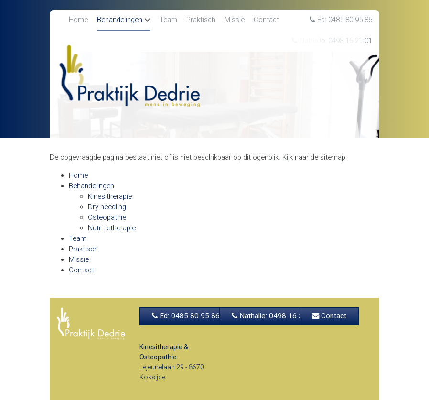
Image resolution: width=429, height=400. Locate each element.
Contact (266, 19)
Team (168, 19)
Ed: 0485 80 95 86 (341, 19)
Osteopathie (107, 217)
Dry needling (107, 207)
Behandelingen (119, 19)
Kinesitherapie (110, 196)
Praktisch (200, 19)
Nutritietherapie (112, 228)
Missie (235, 19)
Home (78, 19)
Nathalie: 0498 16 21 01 (275, 316)
